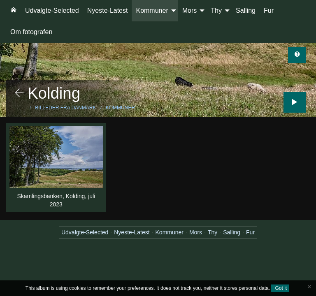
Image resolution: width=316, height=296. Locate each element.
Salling (246, 10)
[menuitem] (13, 10)
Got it (280, 288)
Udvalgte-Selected (52, 10)
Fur (269, 10)
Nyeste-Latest (107, 10)
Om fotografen (31, 31)
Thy (216, 10)
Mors (189, 10)
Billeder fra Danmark (65, 108)
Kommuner (152, 10)
